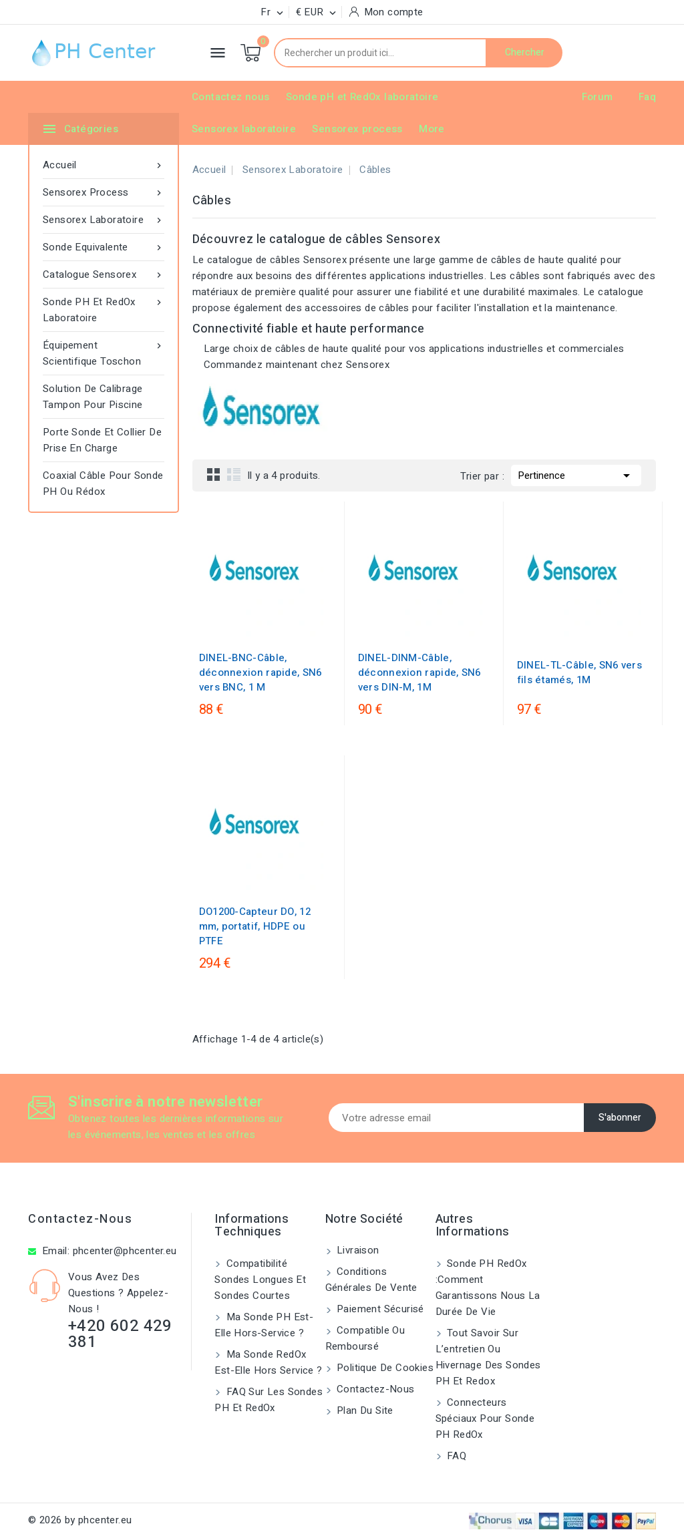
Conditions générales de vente (371, 1279)
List (233, 474)
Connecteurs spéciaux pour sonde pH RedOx (485, 1418)
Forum (597, 96)
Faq (647, 96)
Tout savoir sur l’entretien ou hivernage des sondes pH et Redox (488, 1357)
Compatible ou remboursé (365, 1338)
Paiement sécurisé (379, 1309)
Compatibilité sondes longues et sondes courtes (260, 1279)
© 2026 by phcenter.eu (80, 1520)
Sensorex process (357, 129)
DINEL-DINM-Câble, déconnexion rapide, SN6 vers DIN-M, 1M (419, 672)
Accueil (103, 165)
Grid (213, 474)
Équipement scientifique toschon (103, 353)
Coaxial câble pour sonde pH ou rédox (103, 483)
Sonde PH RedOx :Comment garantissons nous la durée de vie (488, 1287)
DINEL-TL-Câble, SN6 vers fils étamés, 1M (579, 672)
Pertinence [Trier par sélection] (576, 474)
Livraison (356, 1250)
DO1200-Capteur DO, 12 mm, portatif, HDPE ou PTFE (255, 926)
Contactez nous (231, 96)
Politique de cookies (384, 1367)
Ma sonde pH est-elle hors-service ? (263, 1325)
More (432, 129)
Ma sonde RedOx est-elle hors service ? (268, 1362)
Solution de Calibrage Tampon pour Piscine (93, 396)
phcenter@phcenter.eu (125, 1250)
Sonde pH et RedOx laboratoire (362, 96)
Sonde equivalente (103, 247)
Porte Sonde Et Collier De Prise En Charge (102, 440)
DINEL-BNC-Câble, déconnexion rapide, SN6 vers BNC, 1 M (260, 672)
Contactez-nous (80, 1219)
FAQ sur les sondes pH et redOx (268, 1399)
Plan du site (363, 1410)
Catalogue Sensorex (103, 274)
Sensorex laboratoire (244, 129)
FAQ (455, 1456)
